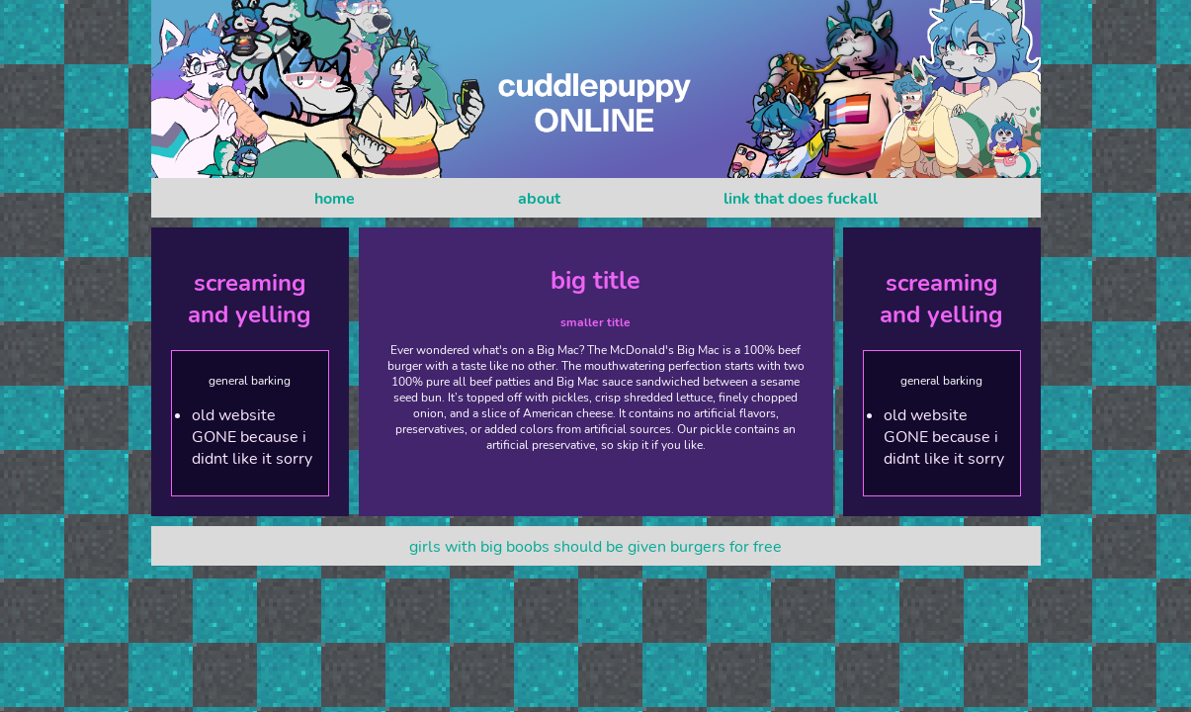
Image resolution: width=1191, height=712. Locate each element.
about (539, 199)
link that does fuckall (800, 199)
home (334, 199)
